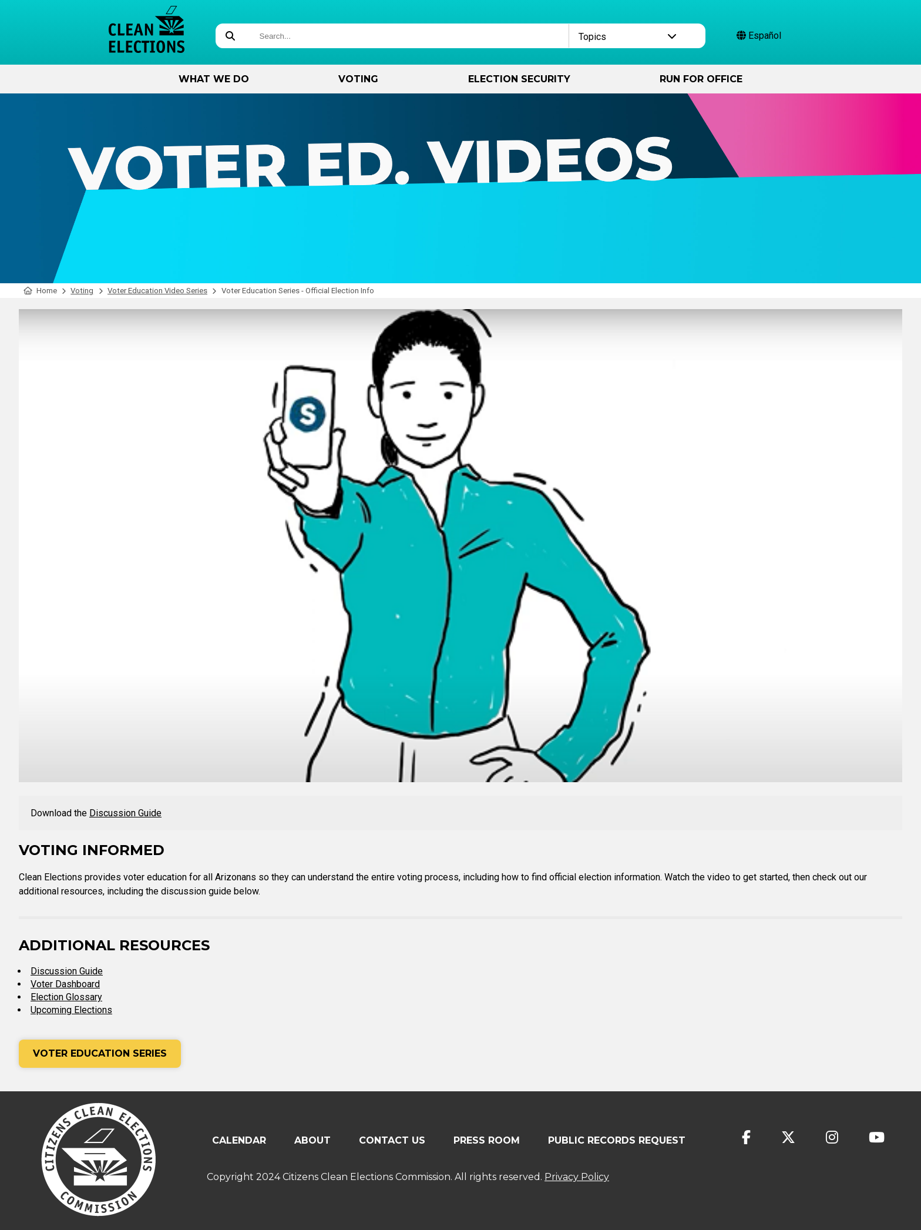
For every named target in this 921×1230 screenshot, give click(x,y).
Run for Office (701, 79)
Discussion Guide (125, 813)
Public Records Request (616, 1140)
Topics (628, 36)
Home (40, 290)
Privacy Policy (576, 1176)
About (312, 1140)
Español (759, 35)
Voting (358, 79)
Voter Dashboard (65, 984)
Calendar (239, 1140)
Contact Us (392, 1140)
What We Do (214, 79)
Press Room (486, 1140)
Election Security (519, 79)
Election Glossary (66, 997)
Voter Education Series (100, 1053)
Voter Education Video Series (157, 290)
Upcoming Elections (71, 1009)
